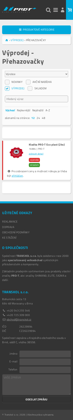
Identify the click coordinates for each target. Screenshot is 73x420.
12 (33, 118)
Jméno (13, 353)
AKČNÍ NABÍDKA (39, 82)
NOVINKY (14, 82)
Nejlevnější (23, 110)
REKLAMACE (10, 221)
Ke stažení (9, 237)
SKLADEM (37, 88)
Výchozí (10, 110)
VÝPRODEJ (14, 88)
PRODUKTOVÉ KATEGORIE (36, 29)
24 (38, 118)
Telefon (12, 369)
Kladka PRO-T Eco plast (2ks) (47, 144)
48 (43, 118)
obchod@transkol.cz (19, 319)
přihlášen (17, 176)
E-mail (13, 361)
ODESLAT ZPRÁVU (36, 399)
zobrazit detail (36, 154)
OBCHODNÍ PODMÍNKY (16, 232)
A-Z (48, 110)
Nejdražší (38, 110)
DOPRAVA (8, 227)
